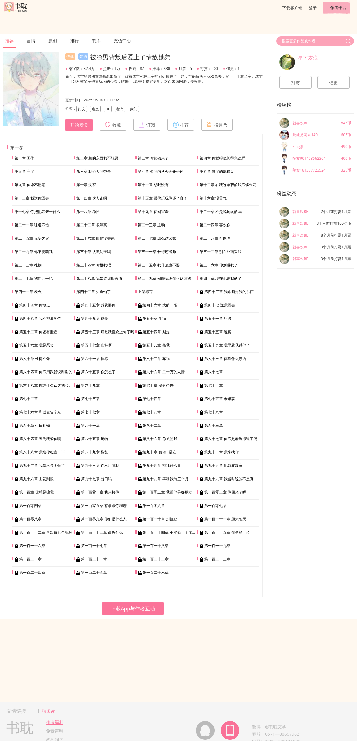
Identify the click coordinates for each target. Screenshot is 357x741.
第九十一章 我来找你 (221, 452)
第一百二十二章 (155, 559)
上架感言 (145, 291)
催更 (333, 82)
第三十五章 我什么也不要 (159, 265)
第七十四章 (151, 398)
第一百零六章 (153, 505)
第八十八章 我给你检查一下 (42, 452)
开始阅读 (79, 124)
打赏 (295, 82)
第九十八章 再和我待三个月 (165, 478)
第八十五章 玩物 (94, 438)
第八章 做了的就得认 (217, 171)
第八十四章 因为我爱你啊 (40, 438)
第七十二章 (28, 398)
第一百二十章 (30, 559)
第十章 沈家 (86, 184)
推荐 (9, 41)
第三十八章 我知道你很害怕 (99, 278)
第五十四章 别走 (155, 331)
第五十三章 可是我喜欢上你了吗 (107, 331)
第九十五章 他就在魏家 (223, 465)
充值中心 (122, 41)
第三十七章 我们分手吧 (34, 278)
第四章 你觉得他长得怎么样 (222, 158)
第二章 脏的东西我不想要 (97, 158)
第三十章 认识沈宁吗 (93, 251)
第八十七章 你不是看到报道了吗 (230, 438)
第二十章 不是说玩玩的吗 (221, 211)
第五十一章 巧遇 (217, 318)
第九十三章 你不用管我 (100, 465)
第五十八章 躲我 (155, 345)
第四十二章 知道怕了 (93, 291)
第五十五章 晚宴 (217, 331)
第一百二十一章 (94, 559)
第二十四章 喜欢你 (215, 225)
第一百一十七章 (94, 545)
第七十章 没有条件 (157, 385)
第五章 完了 (24, 171)
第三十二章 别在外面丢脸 (221, 251)
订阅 (147, 125)
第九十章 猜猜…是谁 (159, 452)
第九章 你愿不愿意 (30, 184)
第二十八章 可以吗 (215, 238)
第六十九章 (90, 385)
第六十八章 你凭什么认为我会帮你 (47, 385)
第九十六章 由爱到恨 (36, 478)
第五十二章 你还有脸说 (38, 331)
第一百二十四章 (32, 572)
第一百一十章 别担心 (159, 519)
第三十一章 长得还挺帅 (157, 251)
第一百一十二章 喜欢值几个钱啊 (45, 532)
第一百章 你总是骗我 (36, 492)
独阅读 (48, 711)
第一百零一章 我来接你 (100, 492)
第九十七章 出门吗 (96, 478)
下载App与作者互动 (133, 608)
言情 (31, 41)
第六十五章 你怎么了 (98, 372)
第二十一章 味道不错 (32, 225)
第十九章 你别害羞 (153, 211)
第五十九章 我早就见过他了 (227, 345)
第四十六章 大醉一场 (159, 305)
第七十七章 (90, 412)
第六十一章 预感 (94, 358)
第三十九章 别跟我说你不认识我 (164, 278)
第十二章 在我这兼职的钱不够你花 (228, 184)
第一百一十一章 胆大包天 (225, 519)
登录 (313, 8)
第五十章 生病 (154, 318)
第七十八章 (151, 412)
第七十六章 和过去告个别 (40, 412)
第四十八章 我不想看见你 (40, 318)
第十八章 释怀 (88, 211)
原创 (52, 41)
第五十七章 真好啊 (96, 345)
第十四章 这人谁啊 (91, 198)
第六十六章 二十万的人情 (163, 372)
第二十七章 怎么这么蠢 (157, 238)
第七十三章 (90, 398)
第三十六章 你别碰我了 (219, 265)
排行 (74, 41)
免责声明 (54, 731)
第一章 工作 (24, 158)
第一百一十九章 (217, 545)
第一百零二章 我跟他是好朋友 (167, 492)
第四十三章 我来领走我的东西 (229, 291)
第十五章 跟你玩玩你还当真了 (162, 198)
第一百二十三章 (217, 559)
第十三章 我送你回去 (32, 198)
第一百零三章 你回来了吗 (225, 492)
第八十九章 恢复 (94, 452)
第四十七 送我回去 (219, 305)
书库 (96, 41)
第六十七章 (213, 372)
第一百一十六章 (32, 545)
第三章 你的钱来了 (153, 158)
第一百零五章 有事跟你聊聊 (104, 505)
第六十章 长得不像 (34, 358)
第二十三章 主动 (151, 225)
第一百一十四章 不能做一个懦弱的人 (172, 532)
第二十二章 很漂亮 (91, 225)
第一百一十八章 (155, 545)
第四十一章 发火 (28, 291)
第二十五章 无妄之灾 (32, 238)
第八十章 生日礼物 (34, 425)
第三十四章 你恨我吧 (93, 265)
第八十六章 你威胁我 (159, 438)
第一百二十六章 (155, 572)
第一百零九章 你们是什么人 (104, 519)
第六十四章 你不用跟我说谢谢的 (45, 372)
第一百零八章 (30, 519)
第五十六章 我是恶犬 (36, 345)
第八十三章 (213, 425)
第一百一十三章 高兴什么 (102, 532)
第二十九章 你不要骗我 (34, 251)
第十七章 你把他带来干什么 (37, 211)
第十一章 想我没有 (153, 184)
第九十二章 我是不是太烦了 (42, 465)
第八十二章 (151, 425)
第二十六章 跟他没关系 (95, 238)
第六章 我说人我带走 (93, 171)
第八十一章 (90, 425)
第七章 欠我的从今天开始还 (160, 171)
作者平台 (338, 7)
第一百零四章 (30, 505)
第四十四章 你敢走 (34, 305)
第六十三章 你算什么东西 (225, 358)
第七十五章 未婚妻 (219, 398)
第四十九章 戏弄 (94, 318)
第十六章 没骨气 (213, 198)
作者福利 (54, 722)
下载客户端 (292, 8)
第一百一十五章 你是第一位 (227, 532)
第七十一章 (213, 385)
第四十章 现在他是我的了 (221, 278)
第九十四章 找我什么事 (161, 465)
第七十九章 (213, 412)
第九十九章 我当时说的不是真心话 (232, 478)
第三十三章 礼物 (28, 265)
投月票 (217, 125)
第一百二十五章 (94, 572)
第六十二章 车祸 (155, 358)
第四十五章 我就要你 (98, 305)
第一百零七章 (215, 505)
